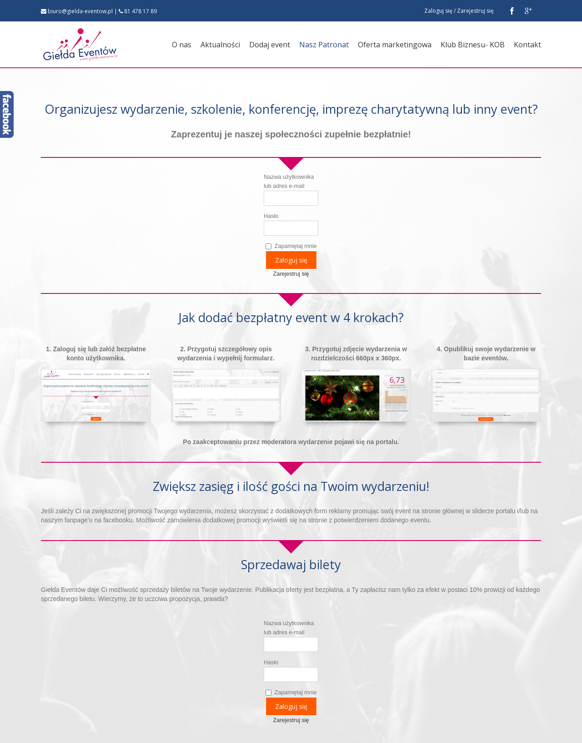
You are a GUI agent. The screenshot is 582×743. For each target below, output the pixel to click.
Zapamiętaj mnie (291, 246)
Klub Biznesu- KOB (473, 45)
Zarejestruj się (475, 11)
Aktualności (220, 45)
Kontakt (527, 45)
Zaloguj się (438, 11)
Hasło (271, 216)
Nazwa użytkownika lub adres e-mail (289, 181)
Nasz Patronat (324, 45)
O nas (181, 45)
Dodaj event (269, 45)
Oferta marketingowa (394, 45)
